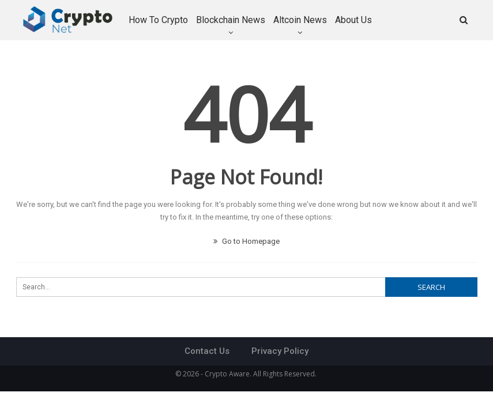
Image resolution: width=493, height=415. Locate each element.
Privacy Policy (279, 351)
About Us (353, 19)
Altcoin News (300, 19)
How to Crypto (158, 19)
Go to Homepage (246, 241)
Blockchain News (230, 19)
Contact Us (207, 351)
